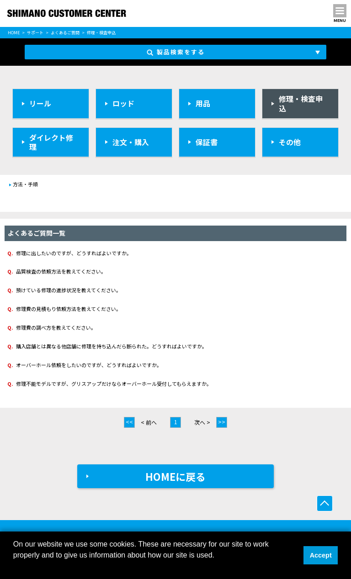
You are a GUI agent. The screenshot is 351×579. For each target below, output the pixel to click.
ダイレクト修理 (51, 142)
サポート (35, 33)
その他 (290, 142)
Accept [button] (321, 555)
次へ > (202, 422)
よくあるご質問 (65, 33)
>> (221, 422)
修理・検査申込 (301, 103)
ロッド (123, 103)
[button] (14, 567)
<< (129, 422)
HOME (14, 33)
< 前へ (149, 422)
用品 (203, 103)
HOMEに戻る (175, 476)
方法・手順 (25, 184)
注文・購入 (130, 142)
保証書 (207, 142)
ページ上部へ (325, 503)
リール (40, 103)
